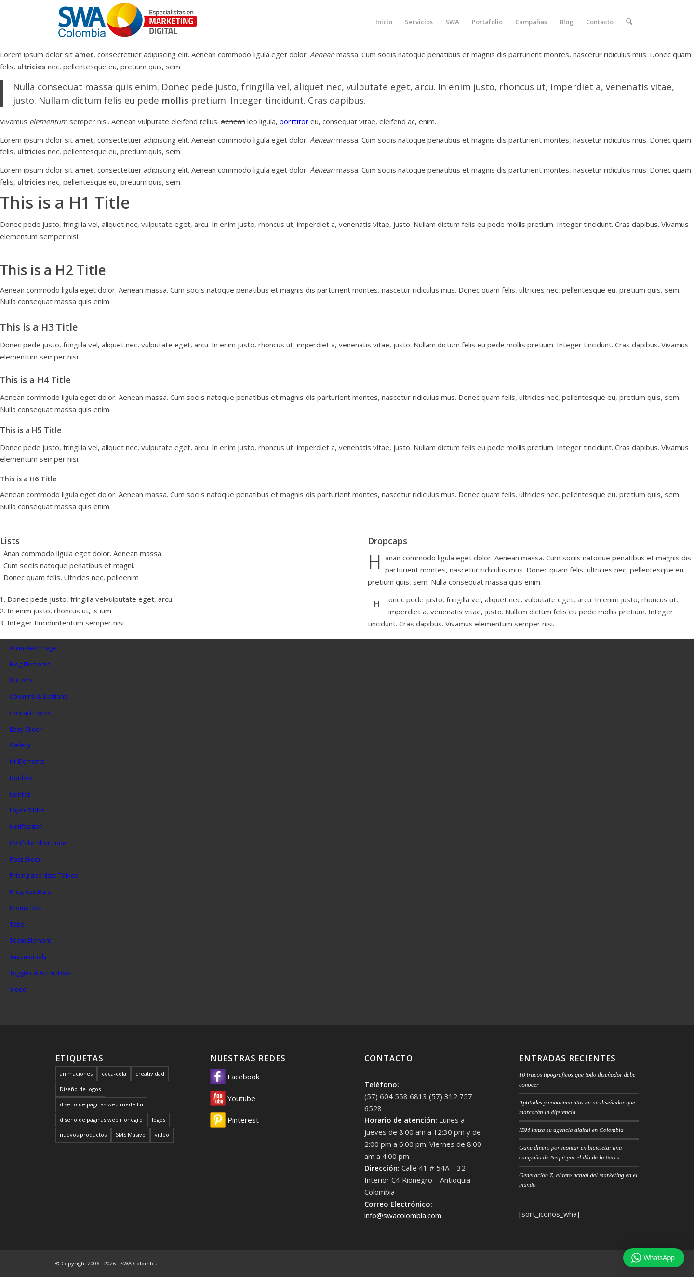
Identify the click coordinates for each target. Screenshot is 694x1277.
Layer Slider (27, 810)
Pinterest (234, 1120)
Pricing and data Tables (44, 875)
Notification (26, 826)
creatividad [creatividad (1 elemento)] (149, 1073)
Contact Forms (30, 712)
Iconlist (20, 794)
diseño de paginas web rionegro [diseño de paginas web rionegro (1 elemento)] (101, 1119)
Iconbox (21, 777)
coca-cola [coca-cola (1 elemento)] (114, 1073)
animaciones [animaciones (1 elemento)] (76, 1073)
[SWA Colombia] (127, 21)
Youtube (232, 1098)
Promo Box (25, 908)
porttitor (294, 121)
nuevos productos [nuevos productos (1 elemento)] (83, 1134)
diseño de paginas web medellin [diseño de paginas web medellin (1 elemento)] (101, 1104)
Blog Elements (30, 664)
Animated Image (33, 647)
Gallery (20, 745)
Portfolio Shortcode (38, 842)
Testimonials (28, 956)
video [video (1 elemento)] (162, 1134)
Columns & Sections (38, 696)
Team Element (30, 940)
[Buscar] (629, 21)
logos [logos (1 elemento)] (158, 1119)
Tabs (17, 924)
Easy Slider (26, 729)
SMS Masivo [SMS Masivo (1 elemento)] (131, 1134)
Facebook (234, 1076)
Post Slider (25, 859)
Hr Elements (27, 761)
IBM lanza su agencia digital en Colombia (571, 1130)
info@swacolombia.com (402, 1215)
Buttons (21, 680)
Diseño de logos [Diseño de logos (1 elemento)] (80, 1088)
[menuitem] (384, 21)
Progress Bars (30, 891)
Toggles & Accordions (41, 973)
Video (18, 989)
